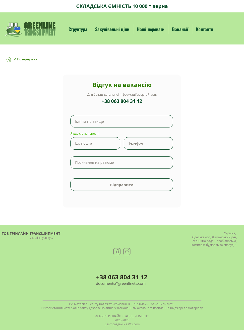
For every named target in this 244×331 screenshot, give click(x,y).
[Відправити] (121, 184)
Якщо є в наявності (84, 133)
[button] (78, 29)
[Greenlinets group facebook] (117, 251)
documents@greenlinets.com (121, 283)
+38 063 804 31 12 (122, 101)
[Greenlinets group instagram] (126, 251)
